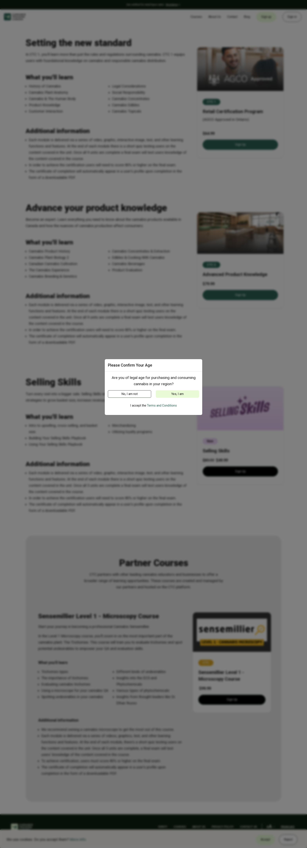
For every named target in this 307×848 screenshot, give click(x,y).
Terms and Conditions (162, 405)
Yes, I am (177, 394)
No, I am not (129, 394)
